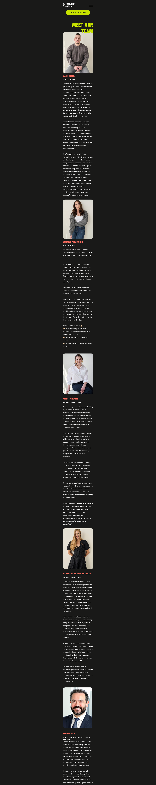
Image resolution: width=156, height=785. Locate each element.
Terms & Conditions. (131, 776)
